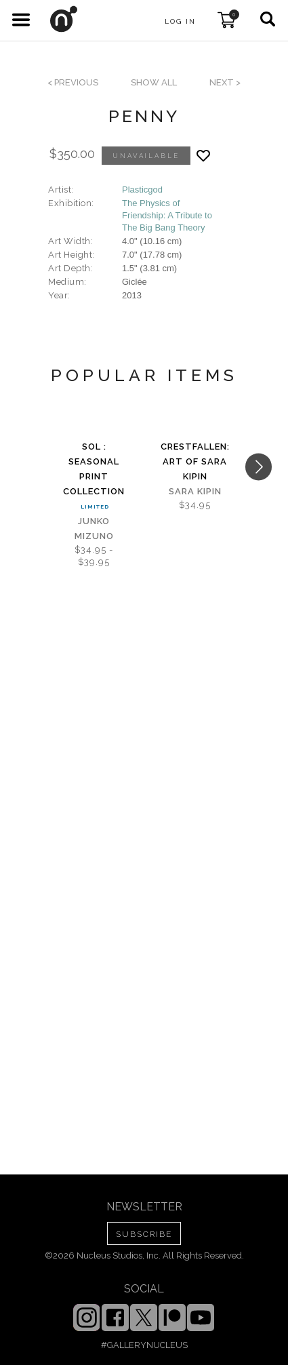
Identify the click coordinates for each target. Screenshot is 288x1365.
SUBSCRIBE (144, 1234)
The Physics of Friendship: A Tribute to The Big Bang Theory (167, 215)
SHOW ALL (154, 82)
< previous (72, 82)
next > (225, 82)
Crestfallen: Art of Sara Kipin (195, 461)
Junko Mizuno (94, 528)
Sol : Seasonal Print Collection (94, 468)
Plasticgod (142, 189)
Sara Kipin (195, 491)
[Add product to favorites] (203, 156)
